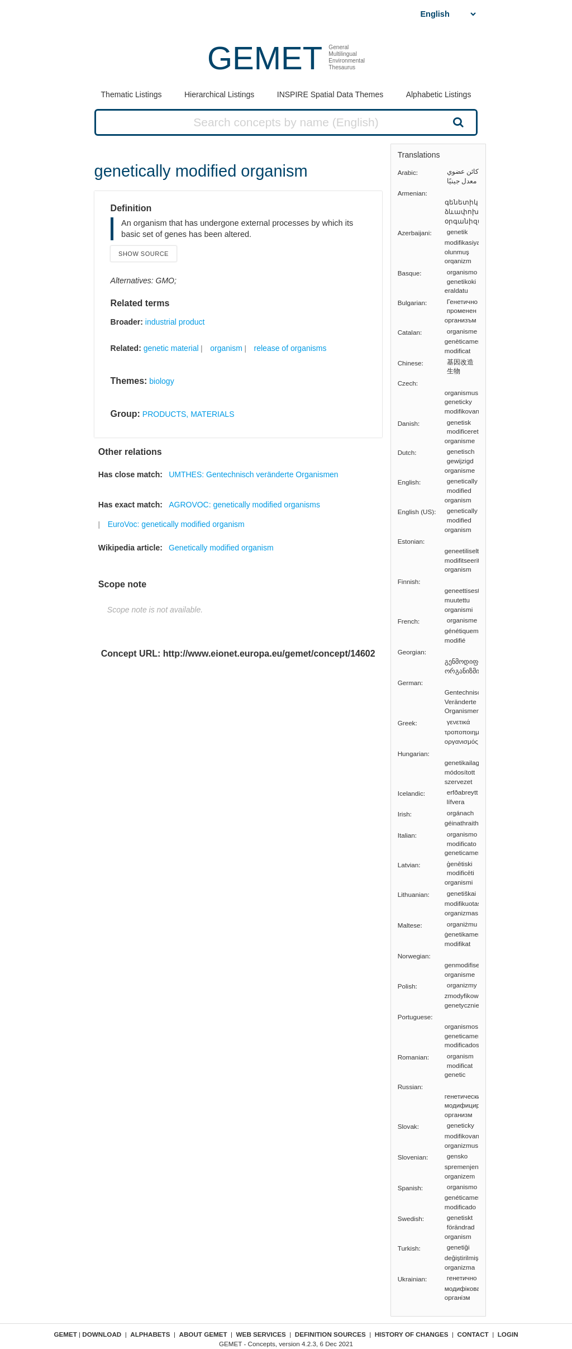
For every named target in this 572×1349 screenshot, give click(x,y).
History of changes (412, 1334)
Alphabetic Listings (438, 94)
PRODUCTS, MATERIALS (188, 414)
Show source (143, 253)
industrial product (175, 321)
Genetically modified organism (221, 547)
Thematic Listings (131, 94)
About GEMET (203, 1334)
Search (457, 121)
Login (508, 1334)
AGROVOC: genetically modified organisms (244, 504)
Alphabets (150, 1334)
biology (161, 381)
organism (226, 348)
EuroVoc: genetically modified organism (176, 524)
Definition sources (330, 1334)
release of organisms (290, 348)
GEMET (264, 58)
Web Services (261, 1334)
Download (101, 1334)
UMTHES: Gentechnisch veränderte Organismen (253, 474)
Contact (473, 1334)
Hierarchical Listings (219, 94)
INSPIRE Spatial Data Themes (330, 94)
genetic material (171, 348)
